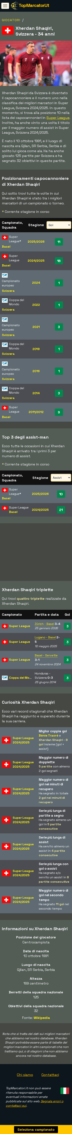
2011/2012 (36, 412)
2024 (36, 283)
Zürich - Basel (44, 625)
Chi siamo (25, 1076)
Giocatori (11, 20)
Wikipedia (42, 1019)
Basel (6, 247)
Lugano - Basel (45, 639)
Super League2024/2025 (23, 741)
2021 (36, 327)
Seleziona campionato (36, 1129)
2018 (36, 349)
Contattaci (50, 1076)
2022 (36, 305)
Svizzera (8, 291)
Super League (58, 117)
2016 (36, 371)
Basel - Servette (46, 657)
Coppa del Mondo (22, 679)
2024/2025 (36, 261)
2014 (36, 393)
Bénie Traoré (48, 737)
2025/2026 (36, 242)
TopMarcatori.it (34, 5)
